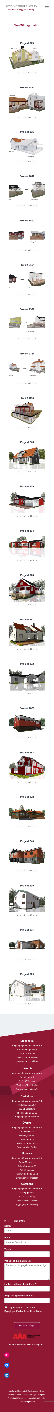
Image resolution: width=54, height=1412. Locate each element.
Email (8, 1237)
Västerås (13, 1391)
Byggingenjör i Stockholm (27, 1061)
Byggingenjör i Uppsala (27, 1178)
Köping (25, 1395)
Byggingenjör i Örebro (27, 1147)
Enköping (12, 1398)
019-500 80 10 (31, 1143)
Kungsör (41, 1395)
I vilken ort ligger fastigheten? (21, 1284)
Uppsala (31, 1398)
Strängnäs (40, 1398)
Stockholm (23, 1402)
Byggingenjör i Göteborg (27, 1204)
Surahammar (33, 1391)
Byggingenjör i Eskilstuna (27, 1116)
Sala (42, 1391)
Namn (8, 1226)
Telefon (9, 1249)
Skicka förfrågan (27, 1325)
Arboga (33, 1395)
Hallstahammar (14, 1395)
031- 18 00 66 (31, 1200)
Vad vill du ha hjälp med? (18, 1261)
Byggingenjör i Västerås (27, 1089)
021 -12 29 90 (31, 1085)
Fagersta (22, 1391)
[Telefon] (27, 1254)
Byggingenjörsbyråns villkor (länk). (23, 1311)
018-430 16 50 (31, 1174)
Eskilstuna (22, 1398)
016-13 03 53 (30, 1113)
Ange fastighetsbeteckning (19, 1295)
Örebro (32, 1402)
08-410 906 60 (31, 1057)
